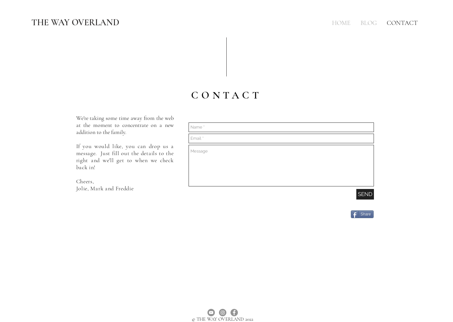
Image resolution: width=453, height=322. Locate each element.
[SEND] (365, 194)
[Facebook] (234, 312)
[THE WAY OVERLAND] (75, 22)
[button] (369, 23)
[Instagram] (222, 312)
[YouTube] (211, 312)
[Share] (362, 214)
